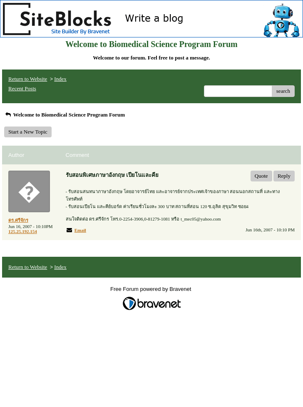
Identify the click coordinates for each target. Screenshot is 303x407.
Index (60, 79)
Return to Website (27, 79)
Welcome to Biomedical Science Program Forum (64, 115)
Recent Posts (22, 88)
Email (80, 230)
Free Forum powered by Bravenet (151, 289)
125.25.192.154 (22, 231)
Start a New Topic (27, 132)
